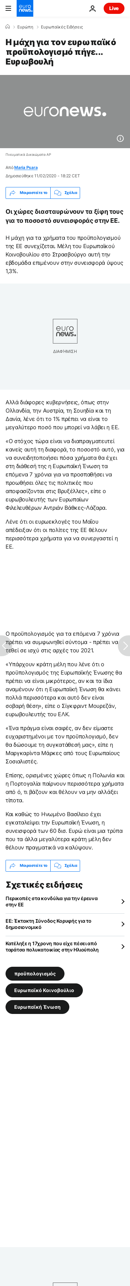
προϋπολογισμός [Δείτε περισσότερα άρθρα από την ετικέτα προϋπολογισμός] (35, 973)
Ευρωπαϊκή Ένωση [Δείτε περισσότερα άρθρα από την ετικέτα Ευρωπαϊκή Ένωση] (37, 1006)
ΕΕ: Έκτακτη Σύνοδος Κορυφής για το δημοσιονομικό (48, 924)
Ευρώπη (25, 27)
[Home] (8, 26)
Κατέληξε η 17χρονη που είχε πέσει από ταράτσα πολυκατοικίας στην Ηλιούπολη (52, 946)
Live (114, 8)
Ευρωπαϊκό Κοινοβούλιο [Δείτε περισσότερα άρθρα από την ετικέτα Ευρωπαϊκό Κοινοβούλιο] (44, 990)
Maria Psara (25, 167)
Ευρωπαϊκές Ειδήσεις (62, 27)
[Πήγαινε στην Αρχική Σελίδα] (25, 8)
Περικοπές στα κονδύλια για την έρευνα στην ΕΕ (52, 901)
